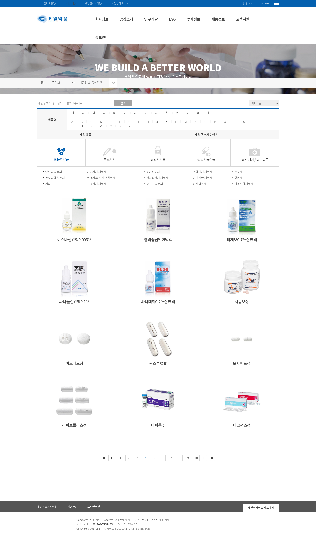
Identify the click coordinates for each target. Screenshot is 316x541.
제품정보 (218, 19)
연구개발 (151, 19)
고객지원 (242, 19)
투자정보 (193, 19)
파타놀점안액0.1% (74, 301)
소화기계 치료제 (202, 172)
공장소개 (126, 19)
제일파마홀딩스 (49, 3)
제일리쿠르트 (247, 3)
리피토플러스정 (74, 425)
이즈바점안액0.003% (74, 239)
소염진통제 (153, 172)
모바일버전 (93, 506)
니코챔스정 (242, 425)
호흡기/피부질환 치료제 (101, 178)
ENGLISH (264, 3)
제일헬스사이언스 (94, 3)
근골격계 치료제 (96, 184)
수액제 (238, 172)
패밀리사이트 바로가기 (261, 507)
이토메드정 (74, 363)
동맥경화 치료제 (55, 178)
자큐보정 (242, 301)
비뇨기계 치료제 (96, 172)
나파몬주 (158, 425)
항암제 (238, 178)
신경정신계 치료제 (157, 178)
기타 (48, 184)
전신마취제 (200, 184)
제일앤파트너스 (120, 3)
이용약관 (72, 506)
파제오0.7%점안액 (242, 239)
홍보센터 (101, 37)
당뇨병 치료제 (53, 172)
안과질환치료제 (244, 184)
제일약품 (71, 3)
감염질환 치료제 (202, 178)
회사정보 (101, 19)
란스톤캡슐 (158, 363)
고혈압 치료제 (154, 184)
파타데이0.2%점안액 (158, 301)
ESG (172, 19)
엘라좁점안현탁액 (158, 239)
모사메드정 (242, 363)
